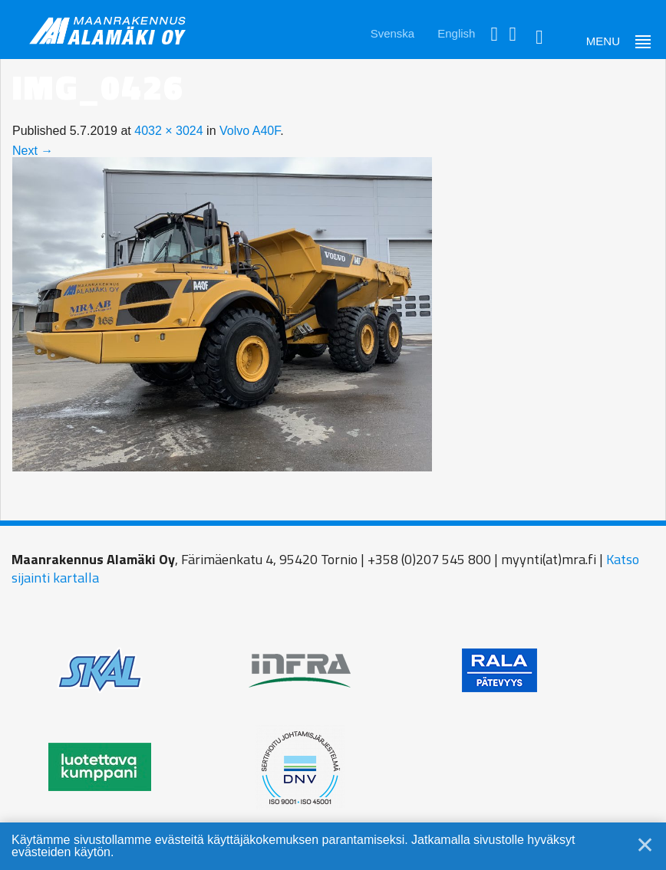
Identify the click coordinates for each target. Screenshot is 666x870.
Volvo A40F (249, 130)
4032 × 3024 (168, 130)
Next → (32, 150)
